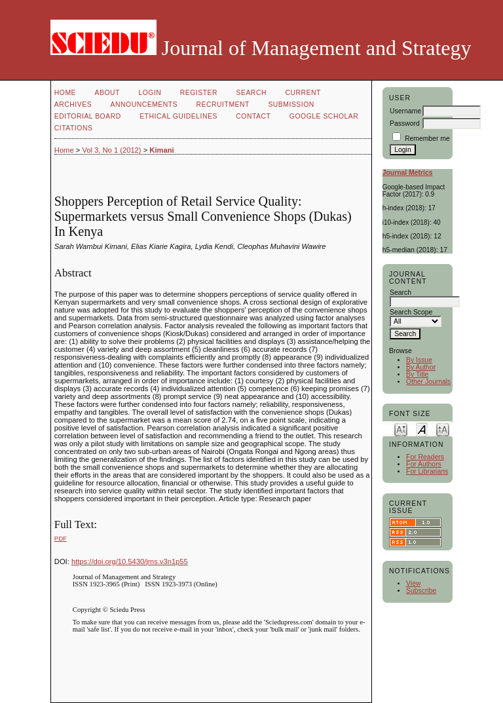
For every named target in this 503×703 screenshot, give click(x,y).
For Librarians (427, 471)
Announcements (144, 104)
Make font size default (421, 428)
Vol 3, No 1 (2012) (111, 150)
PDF (60, 538)
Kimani (161, 150)
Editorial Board (87, 116)
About (107, 92)
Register (198, 92)
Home (65, 92)
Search (251, 92)
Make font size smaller (400, 428)
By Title (417, 374)
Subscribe (421, 590)
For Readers (425, 457)
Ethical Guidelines (178, 116)
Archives (73, 104)
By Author (421, 367)
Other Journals (428, 381)
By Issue (419, 360)
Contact (253, 116)
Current (302, 92)
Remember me (427, 138)
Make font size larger (442, 428)
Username (405, 111)
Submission (291, 104)
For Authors (423, 464)
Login (149, 92)
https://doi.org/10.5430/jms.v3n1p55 (129, 561)
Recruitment (223, 104)
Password (405, 123)
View (413, 583)
